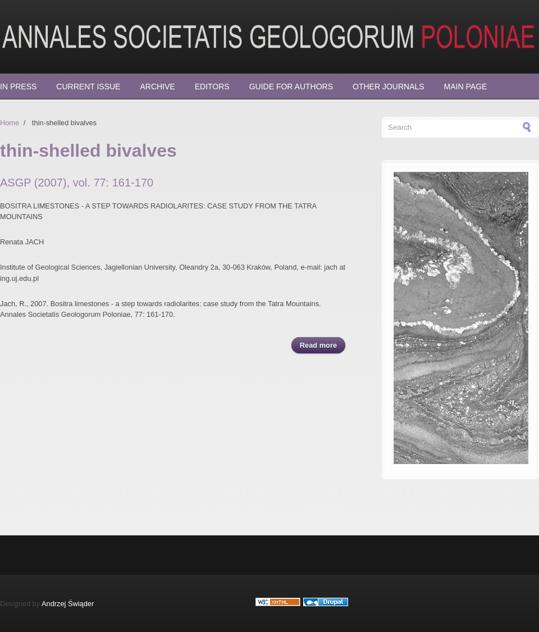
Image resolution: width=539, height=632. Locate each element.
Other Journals (388, 86)
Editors (212, 86)
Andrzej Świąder (68, 603)
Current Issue (88, 86)
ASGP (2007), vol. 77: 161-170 (76, 182)
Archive (157, 86)
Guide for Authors (291, 86)
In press (18, 86)
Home (9, 123)
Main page (465, 86)
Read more (322, 344)
